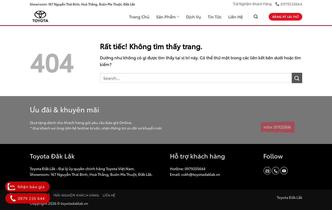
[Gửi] (297, 78)
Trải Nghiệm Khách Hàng (252, 3)
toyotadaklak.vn (74, 203)
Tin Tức (215, 16)
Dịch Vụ (193, 16)
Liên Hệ (235, 16)
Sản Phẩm (167, 16)
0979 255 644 (27, 198)
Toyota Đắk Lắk (289, 197)
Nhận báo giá (27, 186)
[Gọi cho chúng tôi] (275, 170)
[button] (256, 17)
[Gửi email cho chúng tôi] (267, 170)
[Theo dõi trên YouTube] (284, 170)
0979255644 (194, 168)
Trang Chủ (139, 16)
